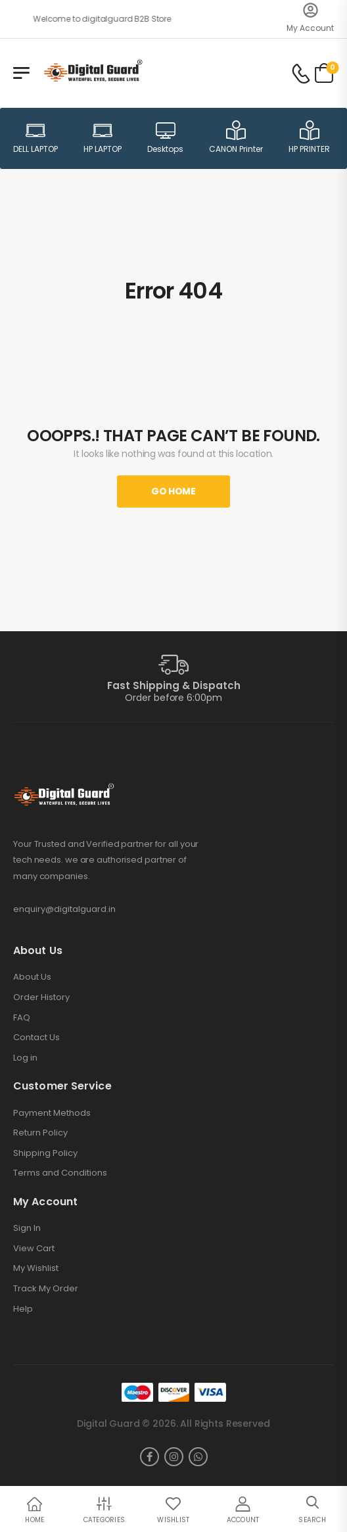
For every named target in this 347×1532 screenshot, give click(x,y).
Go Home (173, 491)
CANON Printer (236, 137)
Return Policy (40, 1133)
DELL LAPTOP (35, 137)
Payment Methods (52, 1113)
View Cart (34, 1248)
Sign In (27, 1228)
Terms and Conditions (60, 1173)
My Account (310, 28)
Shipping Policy (45, 1153)
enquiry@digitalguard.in (64, 909)
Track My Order (45, 1288)
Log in (25, 1058)
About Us (32, 977)
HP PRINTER (309, 137)
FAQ (21, 1018)
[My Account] (310, 10)
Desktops (165, 137)
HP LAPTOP (102, 137)
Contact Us (36, 1037)
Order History (41, 997)
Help (23, 1309)
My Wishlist (35, 1268)
